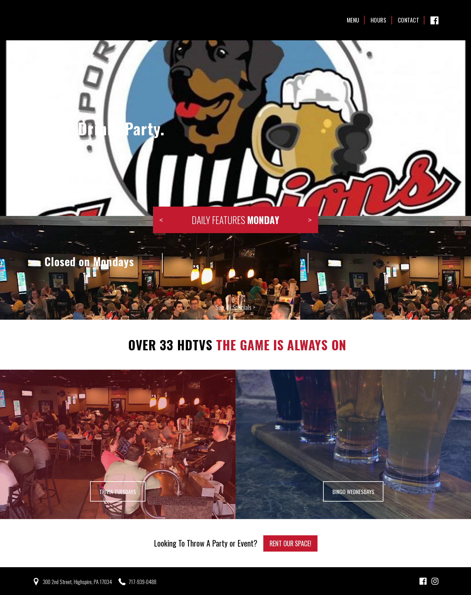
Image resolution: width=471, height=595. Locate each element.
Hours (379, 20)
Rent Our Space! (290, 543)
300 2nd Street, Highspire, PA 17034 (78, 581)
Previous (161, 220)
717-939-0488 (145, 581)
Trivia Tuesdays (117, 491)
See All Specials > (235, 307)
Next (310, 220)
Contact (408, 20)
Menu (353, 20)
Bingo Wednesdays (353, 491)
